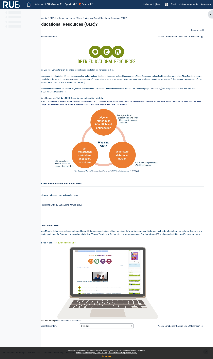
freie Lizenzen (109, 80)
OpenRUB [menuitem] (69, 4)
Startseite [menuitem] (28, 4)
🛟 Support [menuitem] (84, 4)
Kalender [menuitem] (39, 4)
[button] (151, 4)
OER (70, 70)
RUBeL (92, 18)
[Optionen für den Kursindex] (37, 13)
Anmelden (206, 4)
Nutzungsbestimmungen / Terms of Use (91, 353)
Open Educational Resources (81, 99)
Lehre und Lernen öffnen (110, 18)
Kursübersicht (196, 30)
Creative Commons (149, 80)
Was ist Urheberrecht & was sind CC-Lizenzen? (178, 37)
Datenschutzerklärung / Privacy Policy (122, 353)
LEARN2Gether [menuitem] (52, 4)
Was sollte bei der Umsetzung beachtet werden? (72, 37)
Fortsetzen (106, 356)
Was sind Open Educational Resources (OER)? (147, 18)
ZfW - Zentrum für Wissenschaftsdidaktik (66, 18)
